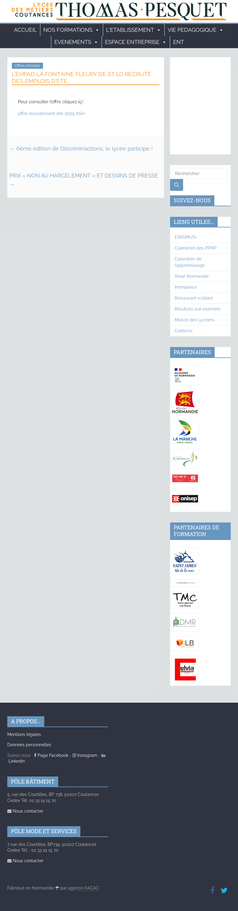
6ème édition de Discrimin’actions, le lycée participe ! (81, 148)
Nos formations (71, 30)
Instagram (84, 755)
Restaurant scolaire (194, 298)
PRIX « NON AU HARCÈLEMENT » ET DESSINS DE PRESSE (83, 179)
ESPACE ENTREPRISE (136, 42)
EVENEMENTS (76, 42)
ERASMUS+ (186, 237)
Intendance (186, 287)
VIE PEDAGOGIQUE (196, 30)
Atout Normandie (192, 276)
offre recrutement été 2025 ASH (51, 113)
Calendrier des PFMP (195, 248)
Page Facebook (51, 755)
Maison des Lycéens (195, 319)
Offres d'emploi (27, 66)
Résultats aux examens (197, 308)
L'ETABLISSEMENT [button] (133, 30)
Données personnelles (29, 744)
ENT (178, 42)
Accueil (25, 30)
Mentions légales (24, 734)
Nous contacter (25, 811)
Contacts (184, 330)
